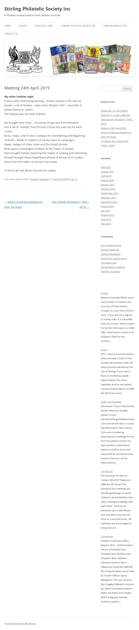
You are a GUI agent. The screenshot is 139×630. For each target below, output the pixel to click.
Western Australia (110, 271)
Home (7, 25)
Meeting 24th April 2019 (113, 128)
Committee (107, 536)
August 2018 (107, 180)
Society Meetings (40, 179)
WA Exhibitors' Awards (113, 267)
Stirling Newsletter (115, 25)
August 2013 (107, 215)
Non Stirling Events (111, 245)
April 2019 (106, 176)
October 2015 (108, 189)
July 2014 (105, 210)
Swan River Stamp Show (114, 258)
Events (23, 25)
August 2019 (107, 171)
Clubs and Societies (111, 401)
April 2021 (106, 167)
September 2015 (109, 193)
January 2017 (108, 184)
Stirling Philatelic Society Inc (37, 8)
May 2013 (106, 223)
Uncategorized (108, 262)
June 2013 (106, 219)
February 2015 (108, 197)
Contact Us (11, 33)
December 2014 (109, 202)
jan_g (74, 179)
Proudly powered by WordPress (20, 623)
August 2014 (107, 206)
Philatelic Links (44, 25)
